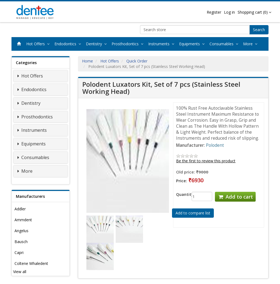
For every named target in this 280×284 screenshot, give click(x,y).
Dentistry (97, 43)
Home (87, 61)
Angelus (21, 230)
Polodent (215, 145)
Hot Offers (39, 43)
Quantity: (179, 194)
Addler (20, 208)
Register (214, 12)
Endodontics (68, 43)
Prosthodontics (128, 43)
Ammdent (23, 219)
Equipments (193, 43)
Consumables (224, 43)
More (251, 43)
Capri (19, 252)
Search (259, 29)
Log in (229, 12)
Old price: (185, 172)
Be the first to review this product (205, 160)
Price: (181, 180)
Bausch (21, 241)
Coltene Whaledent (31, 263)
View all (19, 271)
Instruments (162, 43)
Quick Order (136, 61)
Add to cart (235, 196)
